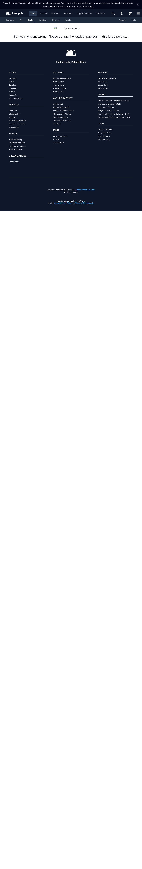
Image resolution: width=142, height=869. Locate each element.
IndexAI (12, 114)
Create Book (58, 78)
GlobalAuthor (14, 111)
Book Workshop (15, 136)
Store (33, 13)
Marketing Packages (18, 117)
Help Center (103, 85)
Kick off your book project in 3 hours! (20, 3)
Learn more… (88, 6)
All (21, 20)
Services (101, 13)
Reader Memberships (107, 75)
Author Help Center (61, 104)
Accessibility (58, 139)
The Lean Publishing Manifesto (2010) (114, 114)
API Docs (57, 120)
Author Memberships (62, 75)
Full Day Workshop (17, 143)
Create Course (59, 85)
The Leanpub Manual (62, 111)
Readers (68, 13)
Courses (56, 20)
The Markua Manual (62, 117)
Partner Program (60, 133)
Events (43, 13)
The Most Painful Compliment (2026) (114, 97)
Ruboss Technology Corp (85, 186)
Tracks (68, 20)
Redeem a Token (16, 95)
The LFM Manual (60, 114)
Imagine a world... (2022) (109, 107)
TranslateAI (14, 124)
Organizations (84, 13)
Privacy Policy (104, 133)
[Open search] (113, 13)
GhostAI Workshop (17, 139)
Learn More (14, 158)
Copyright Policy (105, 129)
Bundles (42, 20)
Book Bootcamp (15, 146)
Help (134, 20)
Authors (55, 13)
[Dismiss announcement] (138, 4)
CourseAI (13, 107)
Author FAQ (58, 101)
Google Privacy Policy (63, 200)
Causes (56, 136)
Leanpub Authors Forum (63, 107)
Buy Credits (103, 78)
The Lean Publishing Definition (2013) (114, 111)
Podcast (122, 20)
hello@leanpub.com (84, 33)
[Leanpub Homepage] (14, 13)
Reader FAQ (103, 82)
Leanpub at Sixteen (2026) (109, 101)
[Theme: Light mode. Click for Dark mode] (121, 13)
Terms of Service (105, 126)
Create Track (58, 88)
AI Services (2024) (106, 104)
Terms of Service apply (84, 200)
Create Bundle (59, 82)
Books (31, 20)
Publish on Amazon (17, 120)
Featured (10, 20)
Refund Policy (104, 136)
